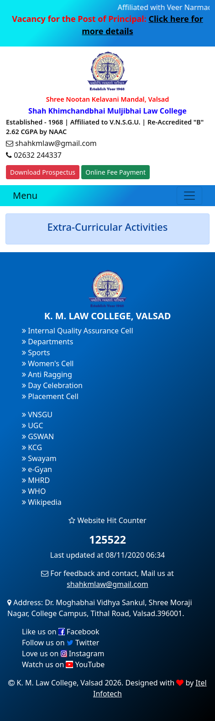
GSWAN (38, 436)
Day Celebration (52, 385)
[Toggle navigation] (189, 196)
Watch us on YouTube (63, 664)
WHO (34, 491)
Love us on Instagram (63, 653)
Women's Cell (47, 363)
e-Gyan (37, 469)
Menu (25, 195)
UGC (32, 425)
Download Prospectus (42, 172)
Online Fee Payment (115, 172)
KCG (32, 447)
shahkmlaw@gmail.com (107, 584)
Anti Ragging (47, 374)
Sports (36, 353)
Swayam (39, 458)
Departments (47, 342)
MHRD (36, 480)
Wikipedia (42, 502)
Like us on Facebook (61, 632)
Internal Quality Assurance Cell (77, 331)
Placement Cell (50, 396)
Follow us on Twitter (60, 643)
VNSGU (37, 415)
